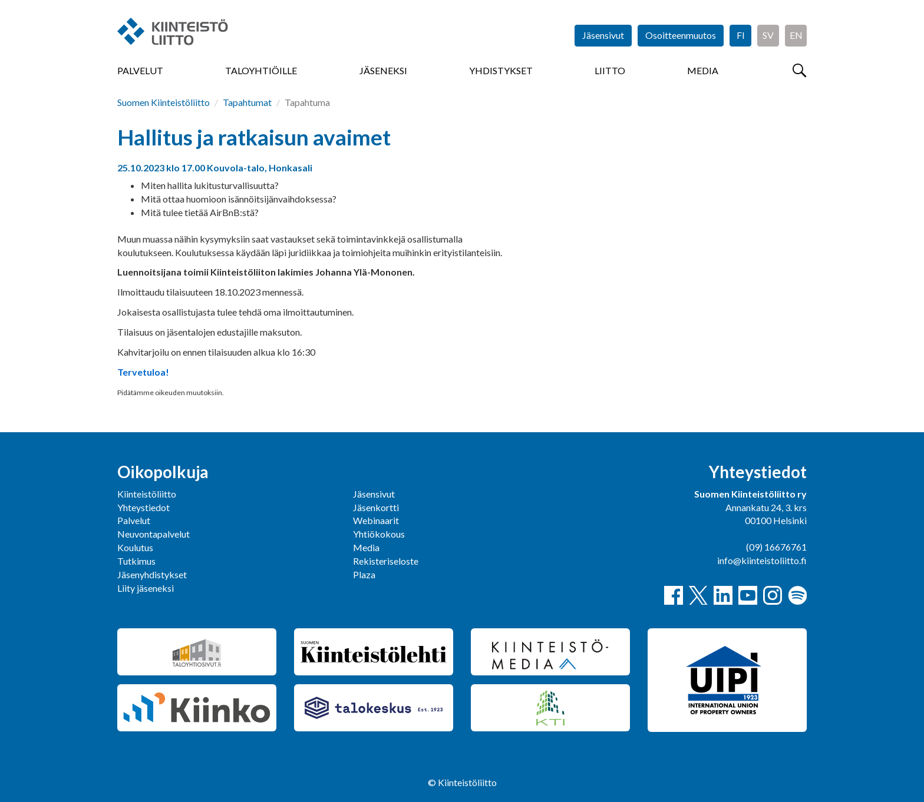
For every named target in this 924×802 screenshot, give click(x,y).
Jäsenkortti (376, 507)
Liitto (610, 70)
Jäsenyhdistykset (152, 574)
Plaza (364, 574)
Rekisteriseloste (385, 560)
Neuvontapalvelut (153, 533)
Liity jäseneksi (145, 588)
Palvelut (140, 70)
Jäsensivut (603, 35)
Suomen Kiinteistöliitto (163, 102)
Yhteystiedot (143, 507)
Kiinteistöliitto (146, 493)
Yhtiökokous (379, 533)
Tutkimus (136, 560)
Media (702, 70)
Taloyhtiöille (261, 70)
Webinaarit (376, 520)
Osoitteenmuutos (680, 35)
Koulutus (135, 547)
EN (796, 35)
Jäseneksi (383, 70)
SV (768, 35)
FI (741, 35)
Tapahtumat (247, 102)
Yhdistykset (501, 70)
